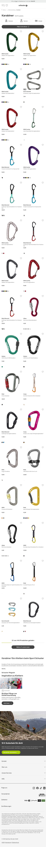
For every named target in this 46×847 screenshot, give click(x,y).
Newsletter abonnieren (10, 752)
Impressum (8, 842)
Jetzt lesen (6, 703)
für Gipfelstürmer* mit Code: (26, 1)
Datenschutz (15, 842)
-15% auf (13, 1)
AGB (3, 842)
